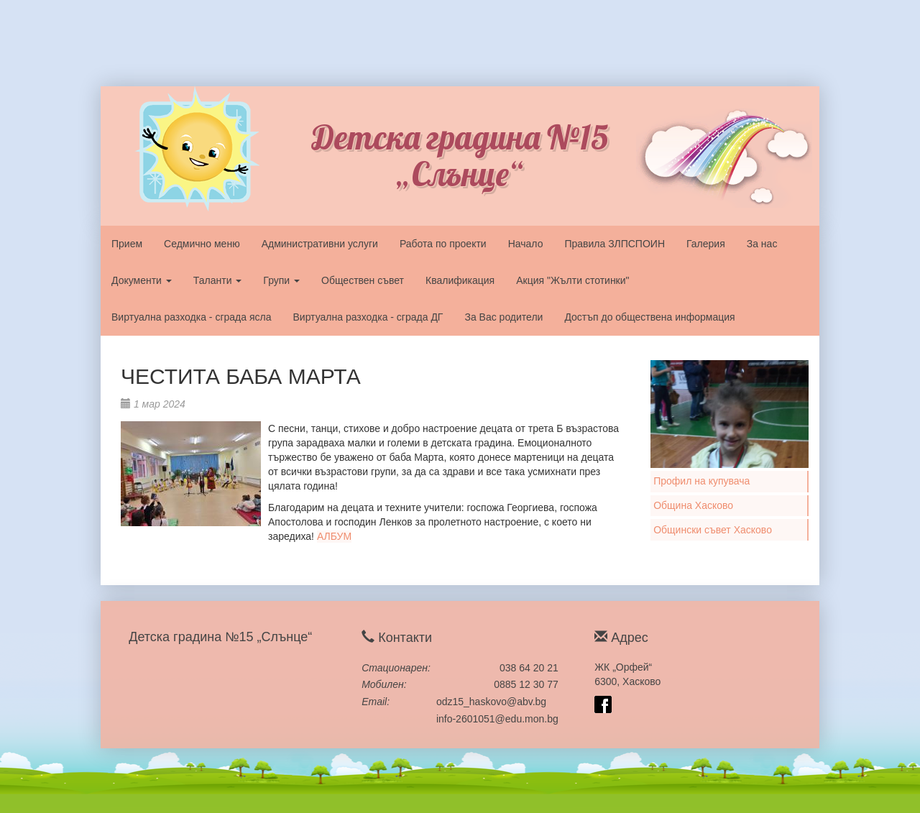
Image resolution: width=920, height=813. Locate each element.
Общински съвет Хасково (712, 530)
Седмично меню (202, 243)
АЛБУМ (334, 536)
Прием (126, 243)
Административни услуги (320, 243)
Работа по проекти (443, 243)
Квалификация (460, 280)
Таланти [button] (217, 280)
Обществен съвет (362, 280)
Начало (525, 243)
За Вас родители (503, 317)
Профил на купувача (701, 481)
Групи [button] (281, 280)
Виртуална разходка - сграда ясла (191, 317)
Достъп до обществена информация (649, 317)
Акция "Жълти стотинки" (572, 280)
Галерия (705, 243)
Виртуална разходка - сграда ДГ (368, 317)
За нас (762, 243)
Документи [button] (141, 280)
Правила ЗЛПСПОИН (614, 243)
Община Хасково (693, 505)
